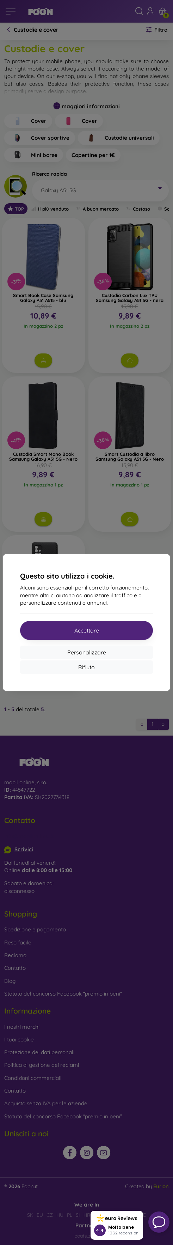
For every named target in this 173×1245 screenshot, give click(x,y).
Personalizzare (86, 652)
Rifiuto (86, 667)
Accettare (86, 630)
